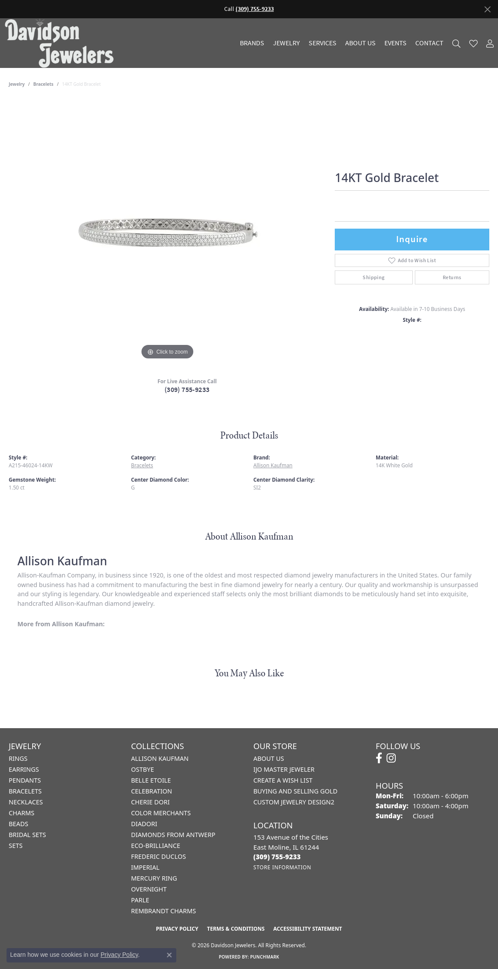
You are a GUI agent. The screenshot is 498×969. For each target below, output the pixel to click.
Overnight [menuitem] (149, 889)
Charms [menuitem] (21, 813)
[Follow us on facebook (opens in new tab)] (379, 758)
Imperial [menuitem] (145, 867)
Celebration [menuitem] (151, 791)
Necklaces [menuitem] (26, 802)
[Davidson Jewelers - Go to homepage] (61, 43)
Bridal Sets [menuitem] (27, 835)
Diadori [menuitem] (144, 824)
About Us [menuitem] (268, 758)
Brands (252, 43)
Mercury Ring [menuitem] (154, 878)
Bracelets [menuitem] (25, 791)
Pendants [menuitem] (25, 780)
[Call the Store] (277, 856)
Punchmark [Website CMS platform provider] (264, 957)
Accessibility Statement (307, 928)
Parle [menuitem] (140, 900)
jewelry (17, 84)
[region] (167, 231)
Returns (452, 277)
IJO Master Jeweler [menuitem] (283, 769)
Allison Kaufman (273, 465)
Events (395, 43)
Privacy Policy (177, 928)
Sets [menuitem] (16, 845)
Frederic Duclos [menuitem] (158, 856)
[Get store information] (282, 867)
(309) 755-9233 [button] (255, 9)
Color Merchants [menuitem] (161, 813)
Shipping (373, 277)
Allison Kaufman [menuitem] (159, 758)
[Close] (487, 9)
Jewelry (286, 43)
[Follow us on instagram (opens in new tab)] (391, 758)
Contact (429, 43)
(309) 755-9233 (187, 389)
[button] (456, 43)
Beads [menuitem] (18, 824)
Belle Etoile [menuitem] (151, 780)
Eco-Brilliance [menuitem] (155, 845)
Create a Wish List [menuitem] (283, 780)
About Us (360, 43)
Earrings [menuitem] (24, 769)
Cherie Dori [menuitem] (150, 802)
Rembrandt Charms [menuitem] (163, 911)
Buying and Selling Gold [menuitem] (295, 791)
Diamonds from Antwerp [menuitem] (173, 835)
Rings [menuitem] (18, 758)
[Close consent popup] (169, 955)
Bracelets (44, 84)
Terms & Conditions (235, 928)
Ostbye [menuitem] (142, 769)
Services (322, 43)
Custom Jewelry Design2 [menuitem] (293, 802)
